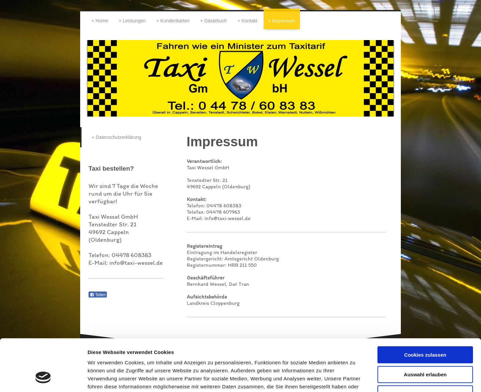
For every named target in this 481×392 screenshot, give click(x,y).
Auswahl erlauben (425, 330)
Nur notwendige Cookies (425, 349)
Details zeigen (355, 379)
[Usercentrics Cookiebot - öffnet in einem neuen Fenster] (43, 379)
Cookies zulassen (425, 310)
